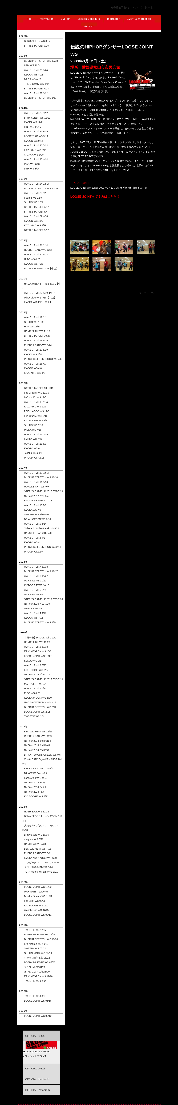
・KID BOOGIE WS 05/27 (36, 905)
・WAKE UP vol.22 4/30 (35, 216)
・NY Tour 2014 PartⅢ (34, 782)
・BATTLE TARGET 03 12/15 (38, 388)
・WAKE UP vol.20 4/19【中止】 (40, 293)
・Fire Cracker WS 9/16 (35, 416)
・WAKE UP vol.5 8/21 (34, 590)
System (65, 18)
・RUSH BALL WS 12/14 (35, 811)
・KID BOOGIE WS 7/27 (35, 670)
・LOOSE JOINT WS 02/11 (37, 914)
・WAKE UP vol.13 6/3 (34, 443)
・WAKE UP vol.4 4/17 (34, 613)
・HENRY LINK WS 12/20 (36, 642)
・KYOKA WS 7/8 (31, 509)
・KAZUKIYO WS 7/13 (34, 150)
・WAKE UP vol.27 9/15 (35, 131)
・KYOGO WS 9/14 (32, 140)
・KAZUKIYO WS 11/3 (34, 406)
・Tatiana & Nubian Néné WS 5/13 (40, 528)
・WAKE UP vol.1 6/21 (34, 688)
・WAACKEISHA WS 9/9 (35, 486)
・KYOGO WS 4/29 (32, 221)
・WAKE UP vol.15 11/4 (35, 402)
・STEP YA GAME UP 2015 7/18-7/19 (42, 679)
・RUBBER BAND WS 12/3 (37, 249)
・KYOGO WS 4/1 (32, 542)
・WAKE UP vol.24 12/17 (35, 183)
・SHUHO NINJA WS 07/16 (37, 953)
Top (29, 18)
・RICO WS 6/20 (31, 693)
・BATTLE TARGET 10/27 (36, 335)
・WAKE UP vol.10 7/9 (34, 505)
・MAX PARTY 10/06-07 (35, 891)
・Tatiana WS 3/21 (32, 453)
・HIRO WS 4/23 (31, 259)
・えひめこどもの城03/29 (36, 971)
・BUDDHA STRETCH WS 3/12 (39, 707)
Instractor (113, 18)
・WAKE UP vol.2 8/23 (34, 665)
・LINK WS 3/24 (31, 168)
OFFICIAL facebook (37, 1079)
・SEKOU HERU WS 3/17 (36, 41)
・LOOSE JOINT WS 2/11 (36, 711)
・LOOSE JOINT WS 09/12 (37, 1016)
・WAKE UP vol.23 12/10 (35, 193)
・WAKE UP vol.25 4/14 (35, 159)
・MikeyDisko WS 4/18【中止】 (39, 297)
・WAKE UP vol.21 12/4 (35, 245)
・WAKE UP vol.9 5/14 (34, 523)
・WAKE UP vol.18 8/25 (35, 340)
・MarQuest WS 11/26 (34, 580)
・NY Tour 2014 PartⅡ (34, 787)
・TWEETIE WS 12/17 (34, 930)
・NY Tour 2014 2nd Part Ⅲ (37, 740)
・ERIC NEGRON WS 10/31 (37, 651)
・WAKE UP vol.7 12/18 (35, 566)
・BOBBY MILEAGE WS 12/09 (38, 934)
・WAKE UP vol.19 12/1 (35, 317)
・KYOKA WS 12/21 (33, 122)
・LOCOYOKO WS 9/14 (35, 136)
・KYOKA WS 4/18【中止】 (37, 302)
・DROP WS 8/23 (31, 79)
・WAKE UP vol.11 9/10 (35, 482)
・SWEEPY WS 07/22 (34, 948)
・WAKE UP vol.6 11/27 (35, 576)
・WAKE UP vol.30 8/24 (35, 70)
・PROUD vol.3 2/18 (33, 457)
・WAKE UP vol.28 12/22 (35, 113)
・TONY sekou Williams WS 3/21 (40, 871)
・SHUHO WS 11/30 (33, 322)
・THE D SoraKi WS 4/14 (36, 83)
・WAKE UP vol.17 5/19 (35, 349)
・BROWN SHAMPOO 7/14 (37, 500)
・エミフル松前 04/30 (34, 967)
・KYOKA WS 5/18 (32, 354)
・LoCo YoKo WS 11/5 (34, 397)
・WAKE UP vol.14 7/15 (35, 434)
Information (46, 18)
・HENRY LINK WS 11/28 (36, 331)
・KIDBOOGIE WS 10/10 (35, 585)
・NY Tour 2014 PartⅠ (34, 791)
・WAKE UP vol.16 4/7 (34, 363)
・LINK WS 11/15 (31, 127)
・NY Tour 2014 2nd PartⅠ (36, 750)
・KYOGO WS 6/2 (32, 448)
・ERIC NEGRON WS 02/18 (37, 976)
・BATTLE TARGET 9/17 (35, 207)
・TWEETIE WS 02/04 (34, 980)
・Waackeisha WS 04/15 (35, 910)
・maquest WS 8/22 (32, 839)
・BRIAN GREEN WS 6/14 (36, 519)
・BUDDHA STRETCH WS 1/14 (39, 622)
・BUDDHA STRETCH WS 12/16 (40, 188)
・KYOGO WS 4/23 (32, 263)
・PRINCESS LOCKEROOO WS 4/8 (42, 359)
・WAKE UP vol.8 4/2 (33, 537)
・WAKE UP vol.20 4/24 (35, 254)
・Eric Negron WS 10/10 (35, 944)
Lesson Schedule (89, 18)
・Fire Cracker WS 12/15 (35, 392)
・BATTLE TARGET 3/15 (35, 45)
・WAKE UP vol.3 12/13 (35, 646)
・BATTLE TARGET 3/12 (35, 230)
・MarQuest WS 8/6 (32, 594)
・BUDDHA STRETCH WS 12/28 (40, 60)
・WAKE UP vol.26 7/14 (35, 145)
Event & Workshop (139, 18)
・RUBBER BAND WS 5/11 (37, 853)
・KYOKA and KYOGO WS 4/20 (39, 858)
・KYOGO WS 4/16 (32, 617)
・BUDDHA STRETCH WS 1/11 (39, 97)
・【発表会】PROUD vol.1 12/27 (40, 637)
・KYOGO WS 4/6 (32, 368)
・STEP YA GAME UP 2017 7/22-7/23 (42, 491)
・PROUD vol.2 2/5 (32, 551)
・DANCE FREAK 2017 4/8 (37, 533)
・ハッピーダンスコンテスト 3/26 (40, 862)
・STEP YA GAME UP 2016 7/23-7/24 (42, 599)
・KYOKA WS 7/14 (32, 439)
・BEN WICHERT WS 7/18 (36, 848)
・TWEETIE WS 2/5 (33, 716)
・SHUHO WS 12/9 (32, 202)
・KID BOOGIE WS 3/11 (35, 796)
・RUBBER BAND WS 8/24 (37, 345)
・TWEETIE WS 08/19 (34, 996)
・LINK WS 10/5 (31, 65)
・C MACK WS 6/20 (33, 154)
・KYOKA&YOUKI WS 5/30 (37, 697)
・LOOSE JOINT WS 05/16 (37, 1000)
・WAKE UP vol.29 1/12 (35, 93)
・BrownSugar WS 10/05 (35, 834)
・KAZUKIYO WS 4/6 (33, 373)
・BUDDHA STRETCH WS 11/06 (40, 939)
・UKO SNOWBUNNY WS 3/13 (39, 702)
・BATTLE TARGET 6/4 (34, 211)
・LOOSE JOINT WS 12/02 (37, 886)
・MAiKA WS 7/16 (32, 429)
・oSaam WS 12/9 (32, 197)
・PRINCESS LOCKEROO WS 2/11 (41, 547)
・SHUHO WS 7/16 (32, 425)
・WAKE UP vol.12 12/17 (35, 472)
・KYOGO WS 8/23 (32, 74)
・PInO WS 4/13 (31, 164)
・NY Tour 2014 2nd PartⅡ (36, 745)
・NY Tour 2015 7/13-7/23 (36, 674)
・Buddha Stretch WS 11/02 (37, 896)
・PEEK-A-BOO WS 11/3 (35, 411)
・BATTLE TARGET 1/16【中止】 (40, 268)
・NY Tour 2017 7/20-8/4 (35, 496)
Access (89, 26)
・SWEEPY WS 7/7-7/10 (35, 514)
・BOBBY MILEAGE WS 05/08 (38, 962)
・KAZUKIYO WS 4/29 (34, 225)
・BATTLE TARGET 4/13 (35, 88)
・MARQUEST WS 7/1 (34, 684)
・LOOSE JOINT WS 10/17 (37, 656)
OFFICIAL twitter (35, 1068)
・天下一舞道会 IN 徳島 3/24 (37, 867)
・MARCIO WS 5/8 (32, 608)
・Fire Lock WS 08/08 (34, 900)
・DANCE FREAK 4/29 (34, 773)
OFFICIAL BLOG (35, 1035)
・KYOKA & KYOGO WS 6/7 (37, 768)
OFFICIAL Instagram (37, 1089)
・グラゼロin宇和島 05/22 (36, 957)
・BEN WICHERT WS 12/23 (37, 731)
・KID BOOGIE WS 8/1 (34, 420)
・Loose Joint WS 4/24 (34, 778)
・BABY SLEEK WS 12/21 (36, 117)
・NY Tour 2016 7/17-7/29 (36, 603)
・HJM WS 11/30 (31, 326)
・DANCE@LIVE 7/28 (34, 844)
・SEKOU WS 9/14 (32, 660)
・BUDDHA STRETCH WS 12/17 (40, 571)
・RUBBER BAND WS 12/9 (37, 736)
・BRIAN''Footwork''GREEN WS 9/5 (41, 754)
